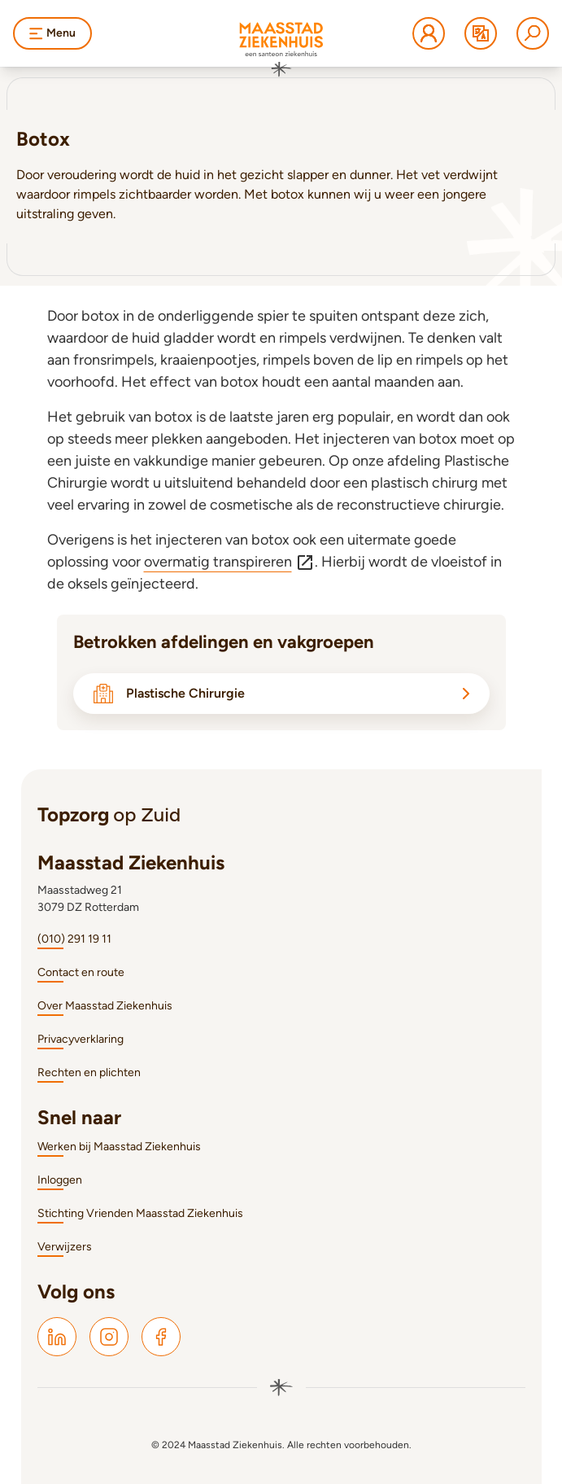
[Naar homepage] (281, 49)
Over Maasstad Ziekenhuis (104, 1006)
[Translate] (480, 33)
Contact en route (80, 972)
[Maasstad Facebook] (161, 1336)
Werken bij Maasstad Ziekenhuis (119, 1146)
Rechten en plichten (89, 1072)
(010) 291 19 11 (74, 939)
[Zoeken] (532, 33)
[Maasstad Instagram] (109, 1336)
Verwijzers (64, 1247)
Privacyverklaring (80, 1039)
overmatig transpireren (229, 562)
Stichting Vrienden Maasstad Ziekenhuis (140, 1213)
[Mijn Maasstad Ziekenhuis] (428, 33)
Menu (52, 33)
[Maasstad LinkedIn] (56, 1336)
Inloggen (59, 1180)
